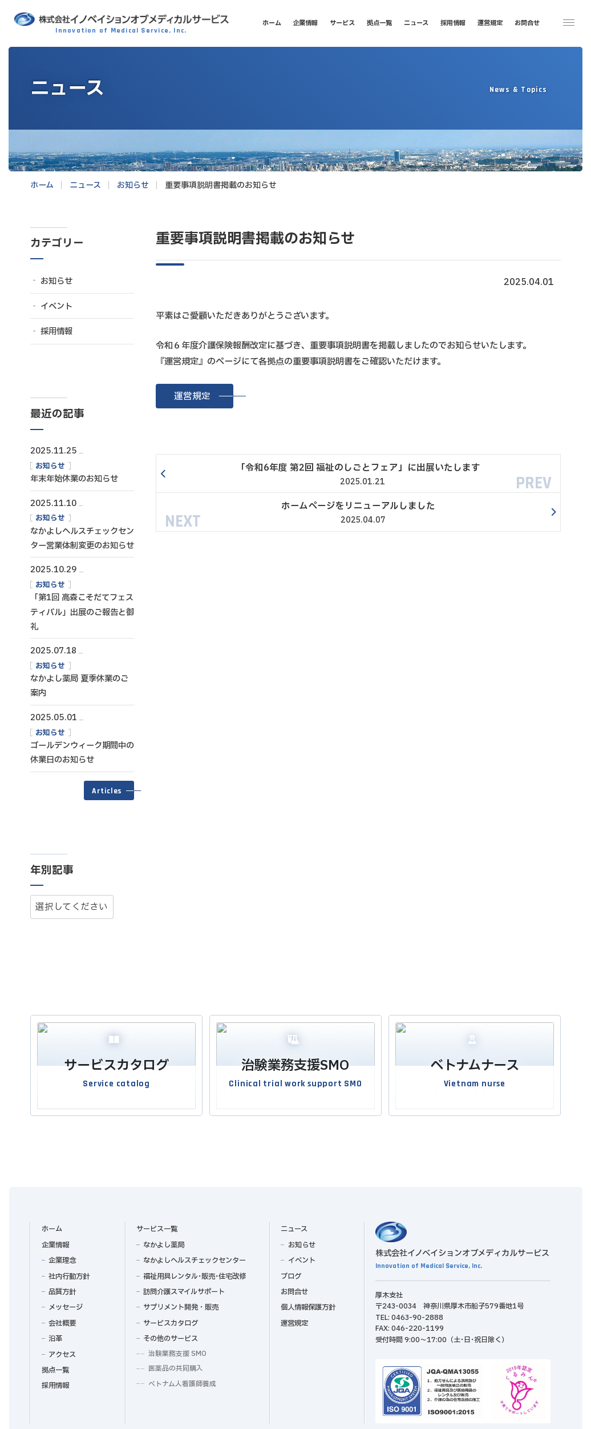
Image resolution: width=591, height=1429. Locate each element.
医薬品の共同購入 (175, 1364)
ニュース (294, 1225)
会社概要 (62, 1319)
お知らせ (56, 281)
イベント (56, 306)
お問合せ (294, 1288)
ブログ (291, 1272)
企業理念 (62, 1256)
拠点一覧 (54, 1366)
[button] (194, 396)
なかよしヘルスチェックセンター (194, 1256)
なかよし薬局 (163, 1241)
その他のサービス (170, 1335)
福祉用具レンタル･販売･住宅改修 (194, 1272)
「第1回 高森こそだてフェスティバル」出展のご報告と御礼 (82, 612)
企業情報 (54, 1241)
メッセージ (65, 1303)
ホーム (51, 1225)
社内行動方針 (69, 1272)
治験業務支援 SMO (177, 1349)
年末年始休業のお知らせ (74, 479)
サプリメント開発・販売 (180, 1303)
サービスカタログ (170, 1319)
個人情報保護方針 (308, 1303)
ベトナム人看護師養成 (182, 1380)
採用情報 (56, 332)
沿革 (55, 1335)
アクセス (62, 1351)
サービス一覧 (156, 1225)
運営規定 (294, 1319)
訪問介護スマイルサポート (184, 1288)
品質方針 (62, 1288)
